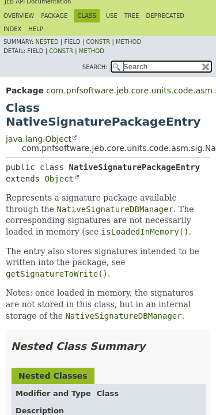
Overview (18, 16)
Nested (46, 42)
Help (35, 29)
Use (112, 16)
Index (12, 29)
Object (59, 178)
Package (54, 16)
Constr (98, 42)
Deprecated (165, 16)
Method (128, 42)
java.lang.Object (38, 139)
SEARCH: (95, 67)
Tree (131, 16)
